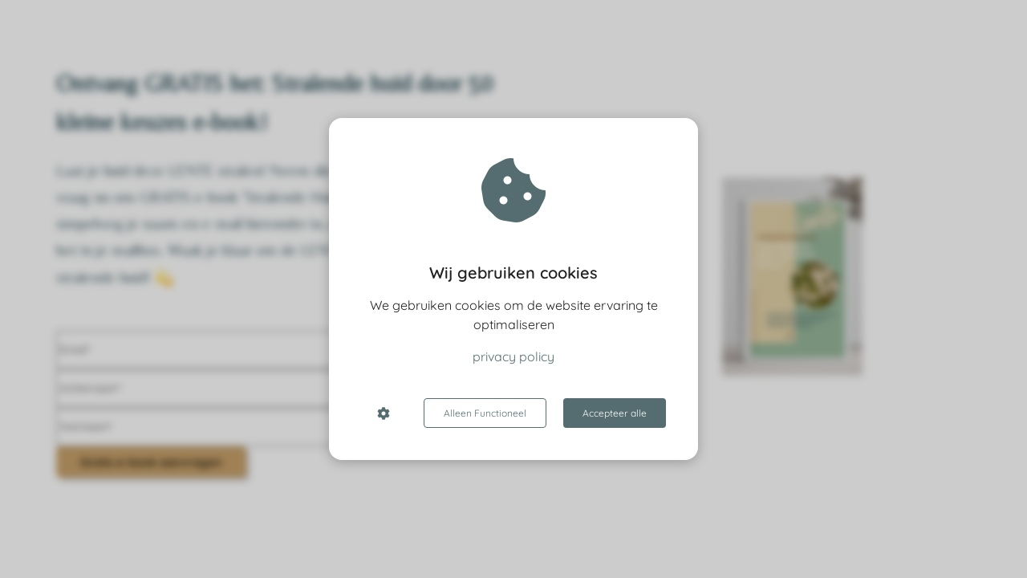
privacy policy (513, 356)
